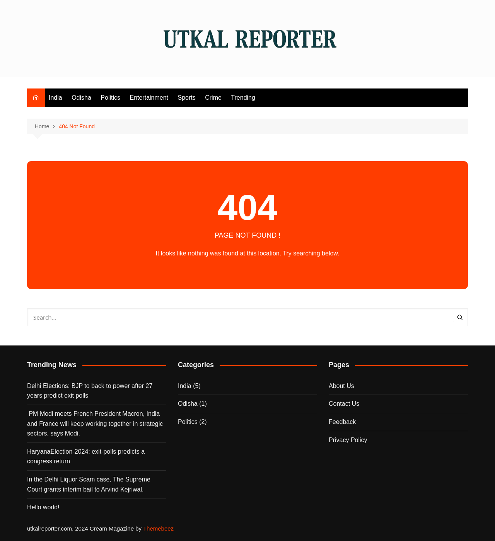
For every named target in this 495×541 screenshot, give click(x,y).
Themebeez (158, 528)
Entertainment (149, 97)
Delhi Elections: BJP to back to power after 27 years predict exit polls (89, 391)
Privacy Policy (348, 440)
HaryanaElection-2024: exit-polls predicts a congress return (86, 456)
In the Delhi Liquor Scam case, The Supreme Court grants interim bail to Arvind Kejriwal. (88, 484)
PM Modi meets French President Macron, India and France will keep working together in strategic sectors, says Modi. (95, 423)
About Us (341, 386)
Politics (110, 97)
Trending (243, 97)
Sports (187, 97)
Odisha (81, 97)
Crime (213, 97)
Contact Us (344, 403)
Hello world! (43, 507)
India (55, 97)
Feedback (342, 422)
